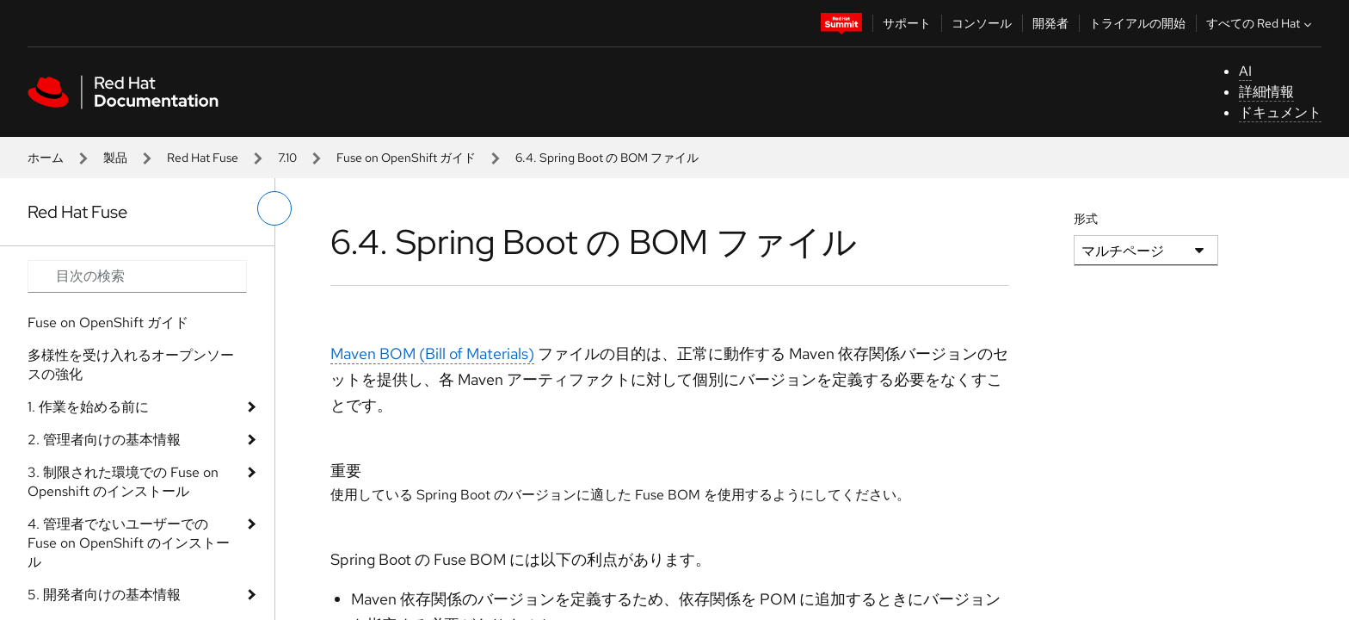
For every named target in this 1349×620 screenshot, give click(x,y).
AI (1245, 71)
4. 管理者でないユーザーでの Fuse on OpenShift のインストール (129, 543)
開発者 (1050, 23)
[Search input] (137, 276)
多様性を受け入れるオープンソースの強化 (131, 364)
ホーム (46, 157)
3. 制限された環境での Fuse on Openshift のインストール (123, 481)
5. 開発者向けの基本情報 (104, 595)
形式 (1086, 218)
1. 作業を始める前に (88, 407)
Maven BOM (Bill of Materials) (432, 353)
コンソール (982, 23)
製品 (115, 157)
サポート (907, 23)
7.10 (287, 157)
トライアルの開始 (1137, 23)
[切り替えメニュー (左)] (274, 208)
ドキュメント (1280, 112)
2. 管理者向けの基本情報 (104, 440)
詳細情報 (1266, 92)
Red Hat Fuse (202, 157)
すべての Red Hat (1260, 23)
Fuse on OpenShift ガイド (406, 157)
